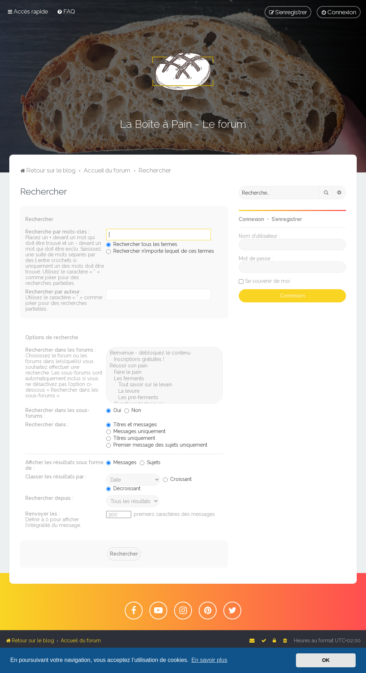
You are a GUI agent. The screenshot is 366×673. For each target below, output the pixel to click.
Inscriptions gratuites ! (164, 359)
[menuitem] (66, 11)
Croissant (177, 479)
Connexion (251, 219)
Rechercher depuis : (49, 498)
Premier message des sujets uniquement (156, 445)
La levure (164, 391)
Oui (113, 410)
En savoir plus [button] (209, 660)
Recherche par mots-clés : (57, 232)
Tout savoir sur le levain (164, 385)
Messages (121, 462)
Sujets (150, 462)
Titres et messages (131, 424)
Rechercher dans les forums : (60, 350)
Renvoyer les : (42, 514)
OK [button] (326, 660)
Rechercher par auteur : (53, 292)
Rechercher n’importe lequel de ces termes (160, 251)
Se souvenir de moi (267, 281)
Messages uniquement (135, 431)
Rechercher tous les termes (141, 244)
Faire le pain (164, 372)
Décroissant (123, 488)
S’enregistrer (287, 219)
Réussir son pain (164, 366)
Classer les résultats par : (55, 476)
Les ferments (164, 379)
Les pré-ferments (164, 398)
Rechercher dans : (47, 424)
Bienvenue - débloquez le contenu (164, 353)
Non (132, 410)
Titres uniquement (130, 438)
